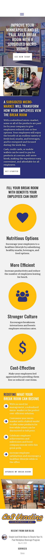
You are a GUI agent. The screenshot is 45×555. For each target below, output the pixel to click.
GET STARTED (11, 171)
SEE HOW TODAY (22, 57)
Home (22, 553)
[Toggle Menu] (22, 14)
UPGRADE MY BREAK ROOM (18, 472)
